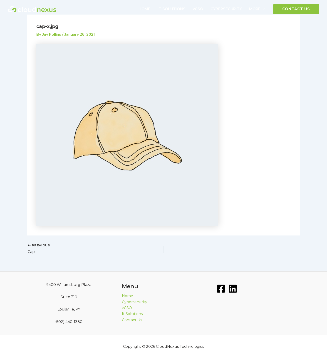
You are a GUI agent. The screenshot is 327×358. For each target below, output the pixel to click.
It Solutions (132, 314)
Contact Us (132, 320)
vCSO (198, 9)
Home (127, 296)
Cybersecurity (134, 302)
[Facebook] (220, 288)
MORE (257, 9)
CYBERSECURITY (226, 9)
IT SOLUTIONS (172, 9)
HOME (144, 9)
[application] (262, 9)
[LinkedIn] (232, 288)
